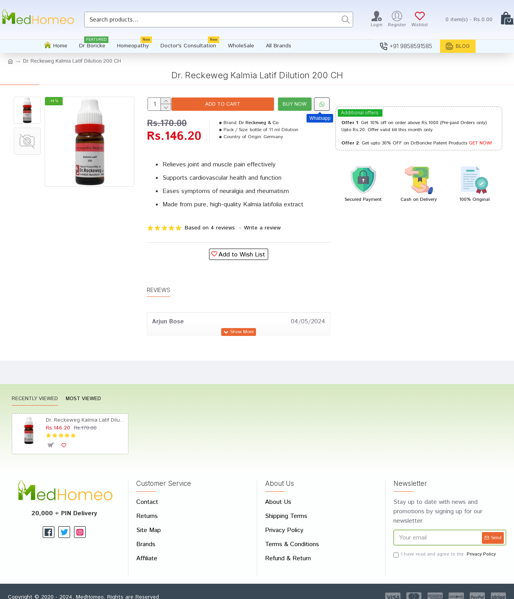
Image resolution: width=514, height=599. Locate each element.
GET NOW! (480, 143)
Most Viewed (83, 389)
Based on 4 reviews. (210, 228)
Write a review (262, 228)
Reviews (158, 284)
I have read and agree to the (445, 544)
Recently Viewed (35, 389)
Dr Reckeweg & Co (258, 122)
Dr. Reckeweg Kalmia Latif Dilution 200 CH (86, 410)
